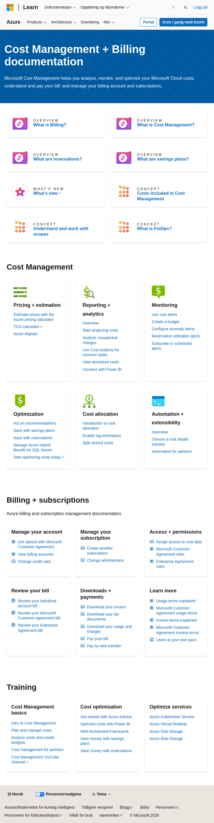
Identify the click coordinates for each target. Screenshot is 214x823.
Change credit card (34, 561)
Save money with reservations (106, 751)
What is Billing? (49, 124)
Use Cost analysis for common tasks (101, 352)
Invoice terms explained (176, 620)
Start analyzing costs (100, 330)
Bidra (144, 807)
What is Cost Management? (166, 124)
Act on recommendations (34, 423)
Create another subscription (100, 550)
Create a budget (165, 321)
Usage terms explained (176, 601)
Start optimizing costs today (37, 457)
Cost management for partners (37, 749)
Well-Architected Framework (104, 731)
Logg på (200, 7)
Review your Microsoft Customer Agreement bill (39, 615)
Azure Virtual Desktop (168, 724)
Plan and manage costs (31, 730)
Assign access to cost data (179, 542)
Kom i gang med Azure (183, 22)
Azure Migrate (25, 334)
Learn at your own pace (176, 640)
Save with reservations (32, 438)
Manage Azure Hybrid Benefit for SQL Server (32, 447)
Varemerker (109, 815)
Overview (91, 323)
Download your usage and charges (109, 629)
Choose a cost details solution (170, 441)
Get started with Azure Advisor (106, 717)
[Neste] (173, 7)
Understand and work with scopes (60, 231)
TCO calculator (26, 326)
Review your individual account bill (37, 603)
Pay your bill (97, 638)
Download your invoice (106, 607)
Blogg (125, 807)
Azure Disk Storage (166, 731)
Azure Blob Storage (166, 738)
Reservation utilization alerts (176, 336)
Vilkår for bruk (81, 815)
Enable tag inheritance (102, 435)
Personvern (166, 807)
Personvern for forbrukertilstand (31, 815)
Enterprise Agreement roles (174, 564)
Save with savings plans (34, 430)
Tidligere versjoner (97, 807)
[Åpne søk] (185, 7)
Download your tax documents (103, 616)
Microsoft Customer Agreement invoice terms (177, 630)
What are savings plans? (163, 159)
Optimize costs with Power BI (105, 724)
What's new (45, 193)
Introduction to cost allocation (99, 425)
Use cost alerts (164, 314)
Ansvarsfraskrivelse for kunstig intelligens (39, 807)
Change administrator (105, 560)
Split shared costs (98, 443)
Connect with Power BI (102, 369)
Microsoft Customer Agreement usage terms (176, 610)
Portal (148, 22)
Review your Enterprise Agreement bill (38, 627)
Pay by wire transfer (104, 646)
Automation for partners (172, 451)
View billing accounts (36, 554)
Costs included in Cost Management (161, 196)
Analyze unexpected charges (100, 340)
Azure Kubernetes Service (172, 717)
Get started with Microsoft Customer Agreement (40, 544)
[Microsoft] (10, 7)
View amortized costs (101, 362)
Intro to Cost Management (33, 723)
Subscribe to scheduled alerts (172, 346)
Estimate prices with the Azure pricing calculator (33, 317)
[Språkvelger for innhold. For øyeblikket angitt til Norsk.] (15, 794)
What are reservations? (57, 159)
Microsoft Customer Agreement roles (172, 551)
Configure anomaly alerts (173, 329)
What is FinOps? (154, 228)
